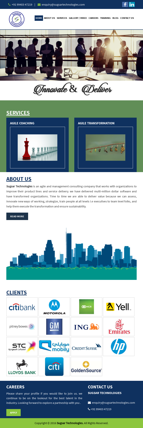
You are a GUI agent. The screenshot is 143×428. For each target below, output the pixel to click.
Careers (93, 18)
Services (62, 18)
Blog (115, 18)
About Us (49, 18)
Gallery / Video (78, 18)
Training (105, 18)
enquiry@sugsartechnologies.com (63, 4)
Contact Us (127, 18)
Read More (17, 216)
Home (39, 18)
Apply (13, 412)
